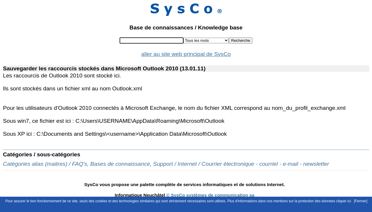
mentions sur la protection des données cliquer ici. (312, 201)
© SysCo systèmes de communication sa (209, 195)
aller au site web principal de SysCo (186, 54)
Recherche (240, 40)
